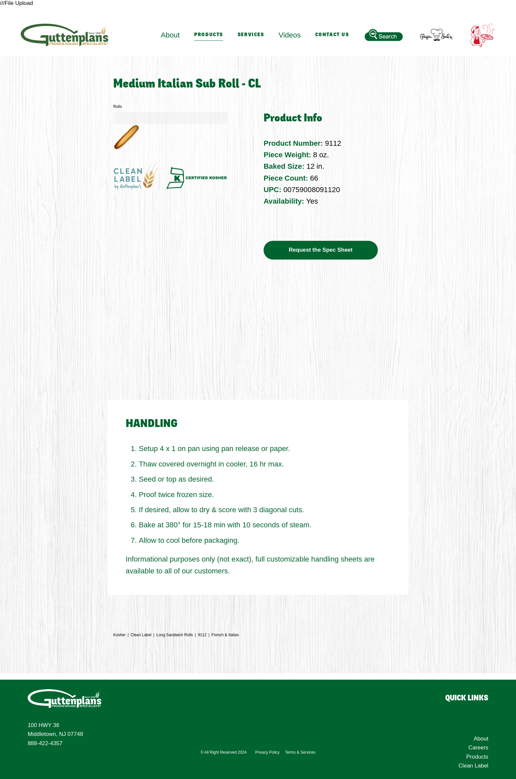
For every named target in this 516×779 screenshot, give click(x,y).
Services (251, 35)
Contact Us (332, 35)
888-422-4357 (45, 743)
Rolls (117, 106)
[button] (126, 137)
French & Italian (225, 635)
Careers (478, 747)
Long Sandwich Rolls (174, 635)
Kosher (119, 635)
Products (208, 35)
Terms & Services (300, 753)
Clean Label (141, 635)
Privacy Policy (267, 753)
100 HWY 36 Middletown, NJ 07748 (55, 729)
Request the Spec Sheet (321, 250)
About (481, 739)
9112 (202, 635)
